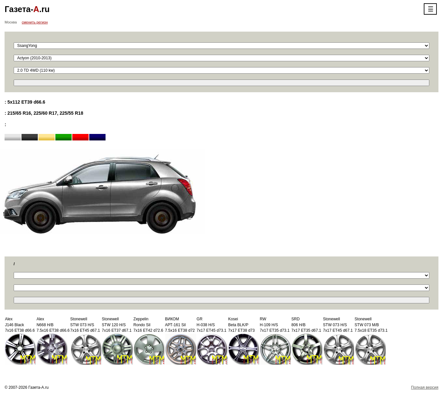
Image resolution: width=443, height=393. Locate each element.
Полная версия (424, 387)
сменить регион (35, 22)
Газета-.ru (27, 9)
